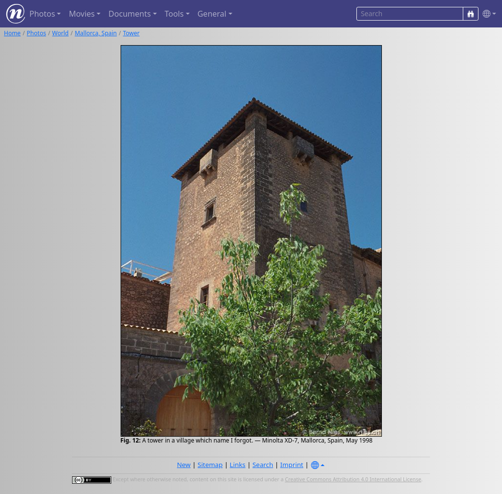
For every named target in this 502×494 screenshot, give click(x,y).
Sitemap (210, 464)
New (184, 464)
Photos (36, 33)
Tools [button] (174, 13)
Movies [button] (82, 13)
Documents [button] (129, 13)
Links (238, 464)
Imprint (291, 464)
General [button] (212, 13)
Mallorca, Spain (96, 33)
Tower (131, 33)
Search (262, 464)
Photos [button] (42, 13)
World (60, 33)
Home (12, 33)
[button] (487, 14)
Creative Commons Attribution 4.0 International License (353, 479)
